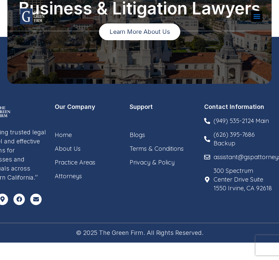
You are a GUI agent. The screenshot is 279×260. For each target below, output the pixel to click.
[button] (256, 16)
